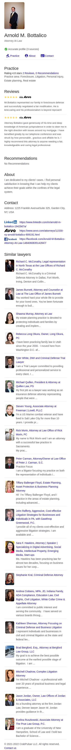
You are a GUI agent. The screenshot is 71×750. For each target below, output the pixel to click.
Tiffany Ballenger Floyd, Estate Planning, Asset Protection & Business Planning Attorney (38, 486)
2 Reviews (28, 73)
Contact (49, 55)
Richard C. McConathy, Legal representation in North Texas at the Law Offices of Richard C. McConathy (40, 265)
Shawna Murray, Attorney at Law (34, 313)
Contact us (10, 748)
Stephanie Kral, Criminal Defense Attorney (39, 575)
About (32, 55)
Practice (14, 55)
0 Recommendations (47, 73)
